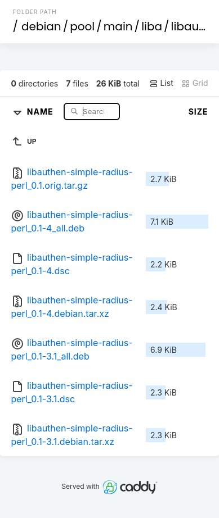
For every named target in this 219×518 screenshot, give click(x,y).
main (118, 26)
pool (82, 26)
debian (41, 26)
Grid (194, 83)
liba (151, 26)
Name (41, 111)
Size (198, 111)
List (161, 83)
